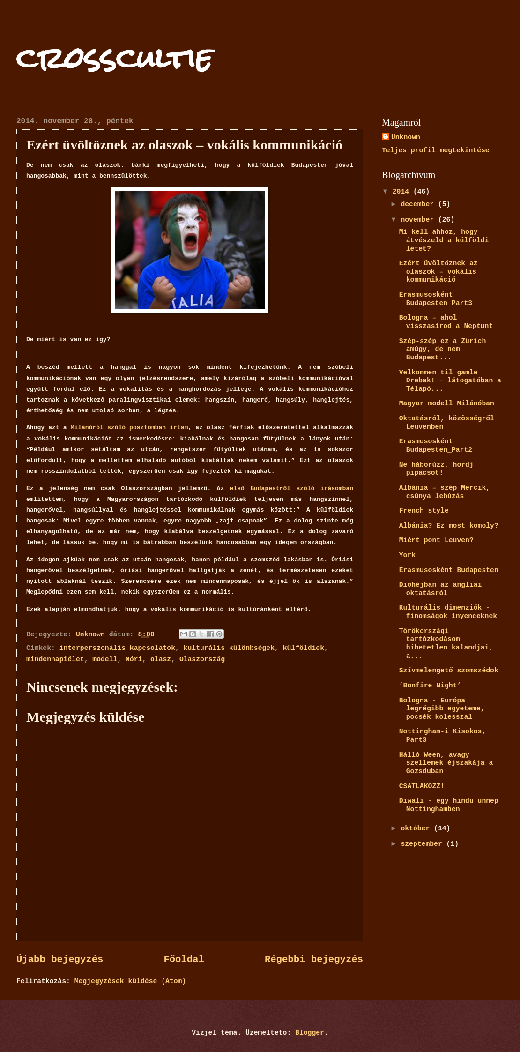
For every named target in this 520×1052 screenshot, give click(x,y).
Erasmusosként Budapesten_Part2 (435, 446)
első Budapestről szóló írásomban (291, 488)
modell (104, 659)
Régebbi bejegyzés (314, 959)
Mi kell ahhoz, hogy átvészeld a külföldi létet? (444, 240)
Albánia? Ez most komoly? (448, 526)
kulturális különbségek (229, 648)
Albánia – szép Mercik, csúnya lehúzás (444, 492)
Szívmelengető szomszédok (448, 670)
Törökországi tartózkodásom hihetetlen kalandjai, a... (446, 643)
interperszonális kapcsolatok (117, 648)
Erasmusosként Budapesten (448, 570)
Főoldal (183, 959)
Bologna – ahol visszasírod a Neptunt (446, 322)
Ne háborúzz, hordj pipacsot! (436, 469)
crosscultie (114, 58)
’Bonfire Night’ (430, 685)
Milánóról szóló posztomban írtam (129, 427)
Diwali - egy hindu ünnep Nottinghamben (448, 805)
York (407, 555)
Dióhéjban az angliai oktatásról (440, 589)
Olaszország (202, 659)
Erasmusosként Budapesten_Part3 (435, 299)
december (419, 204)
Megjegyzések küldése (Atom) (130, 981)
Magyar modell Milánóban (446, 403)
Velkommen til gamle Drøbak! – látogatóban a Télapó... (450, 381)
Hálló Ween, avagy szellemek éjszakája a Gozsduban (446, 763)
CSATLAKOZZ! (422, 786)
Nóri (134, 659)
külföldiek (303, 648)
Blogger (309, 1033)
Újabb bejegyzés (59, 959)
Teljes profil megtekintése (436, 150)
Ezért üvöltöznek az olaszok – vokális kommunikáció (438, 272)
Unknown (405, 137)
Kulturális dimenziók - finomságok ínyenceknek (448, 612)
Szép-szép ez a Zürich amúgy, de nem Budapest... (442, 349)
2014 (403, 191)
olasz (160, 659)
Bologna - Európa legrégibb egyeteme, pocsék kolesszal (442, 709)
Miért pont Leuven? (436, 540)
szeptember (423, 844)
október (417, 828)
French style (424, 511)
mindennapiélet (55, 659)
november (419, 220)
